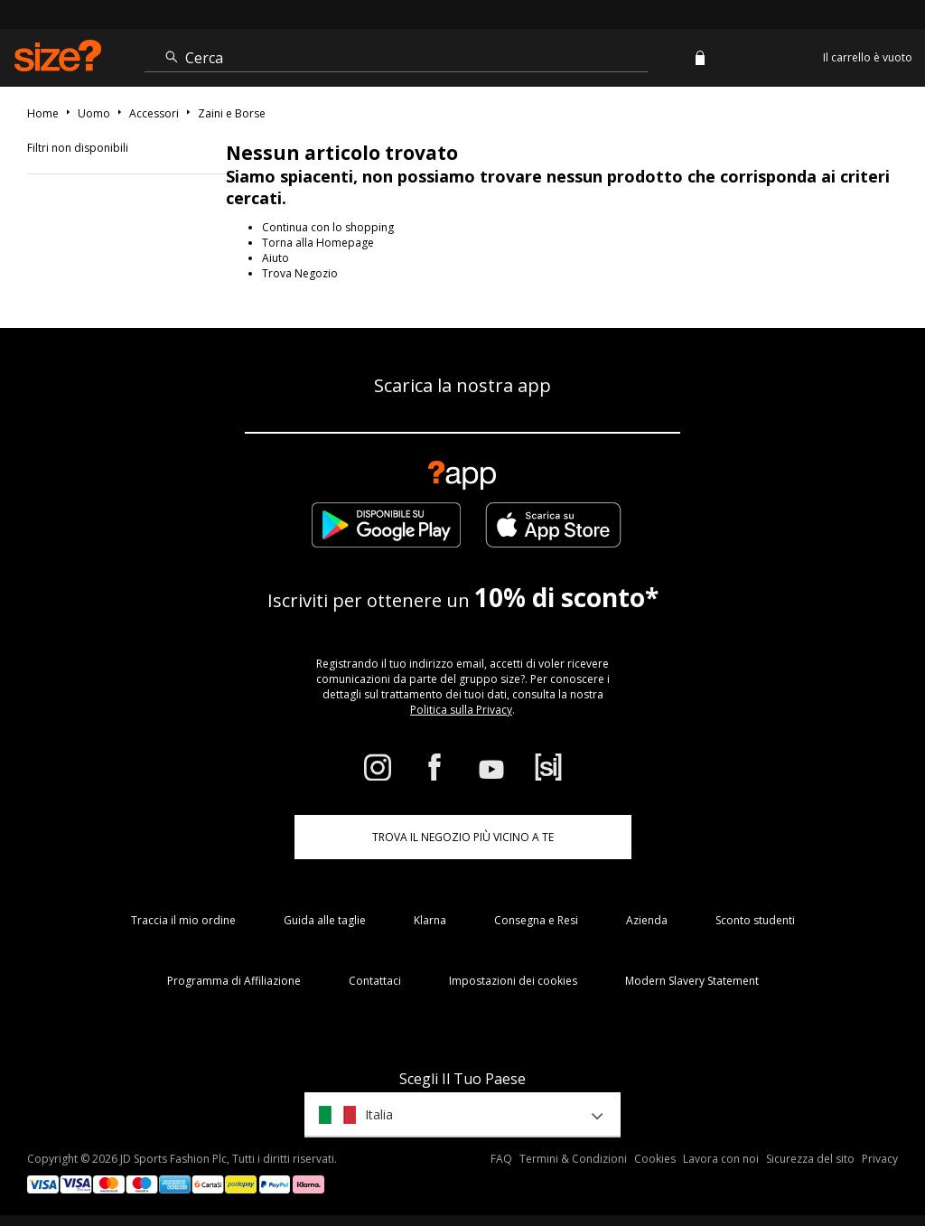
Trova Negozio (300, 273)
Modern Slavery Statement (692, 980)
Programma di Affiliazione (234, 980)
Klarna (430, 920)
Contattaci (375, 980)
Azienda (647, 920)
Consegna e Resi (536, 920)
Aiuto (275, 258)
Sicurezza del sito (810, 1158)
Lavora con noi (721, 1158)
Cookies (655, 1158)
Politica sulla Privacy (461, 709)
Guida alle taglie (325, 920)
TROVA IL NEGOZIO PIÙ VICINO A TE (463, 837)
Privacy (880, 1158)
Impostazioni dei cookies (513, 980)
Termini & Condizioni (573, 1158)
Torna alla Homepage (318, 242)
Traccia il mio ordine (183, 920)
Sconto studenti (755, 920)
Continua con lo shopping (328, 227)
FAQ (501, 1158)
